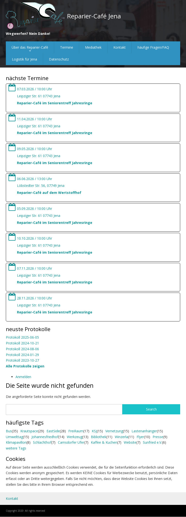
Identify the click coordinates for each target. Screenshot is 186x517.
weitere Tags (16, 448)
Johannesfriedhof (44, 436)
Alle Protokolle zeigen (25, 366)
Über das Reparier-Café (30, 49)
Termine (66, 47)
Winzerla (121, 436)
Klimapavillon (16, 442)
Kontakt (119, 47)
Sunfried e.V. (152, 442)
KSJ (94, 431)
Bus (9, 431)
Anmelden (23, 376)
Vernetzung (114, 431)
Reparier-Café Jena (94, 16)
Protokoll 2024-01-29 (22, 354)
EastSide (53, 431)
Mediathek (93, 47)
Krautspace (29, 431)
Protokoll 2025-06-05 (22, 337)
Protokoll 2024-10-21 (22, 343)
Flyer (140, 436)
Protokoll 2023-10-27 (22, 360)
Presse (158, 436)
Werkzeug (74, 436)
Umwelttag (14, 436)
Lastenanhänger (144, 431)
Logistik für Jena (24, 59)
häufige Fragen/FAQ (153, 47)
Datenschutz (59, 59)
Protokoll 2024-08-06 (22, 349)
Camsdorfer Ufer (71, 442)
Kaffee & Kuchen (104, 442)
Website (130, 442)
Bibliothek (98, 436)
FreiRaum (75, 431)
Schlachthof (42, 442)
